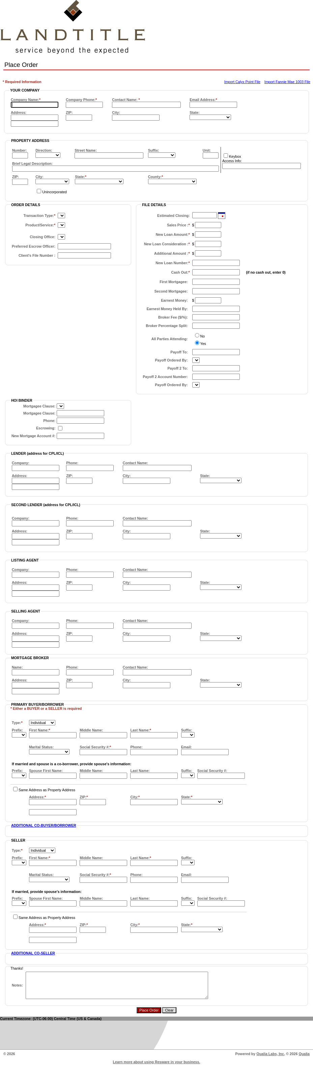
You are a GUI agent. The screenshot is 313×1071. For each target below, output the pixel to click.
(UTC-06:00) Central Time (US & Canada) (67, 1024)
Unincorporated (54, 192)
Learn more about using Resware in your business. (156, 1067)
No (202, 336)
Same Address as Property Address (47, 790)
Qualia (304, 1059)
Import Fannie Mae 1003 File (287, 82)
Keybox (235, 156)
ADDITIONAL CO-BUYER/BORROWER (43, 825)
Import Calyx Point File (242, 82)
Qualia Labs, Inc (270, 1059)
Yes (203, 344)
